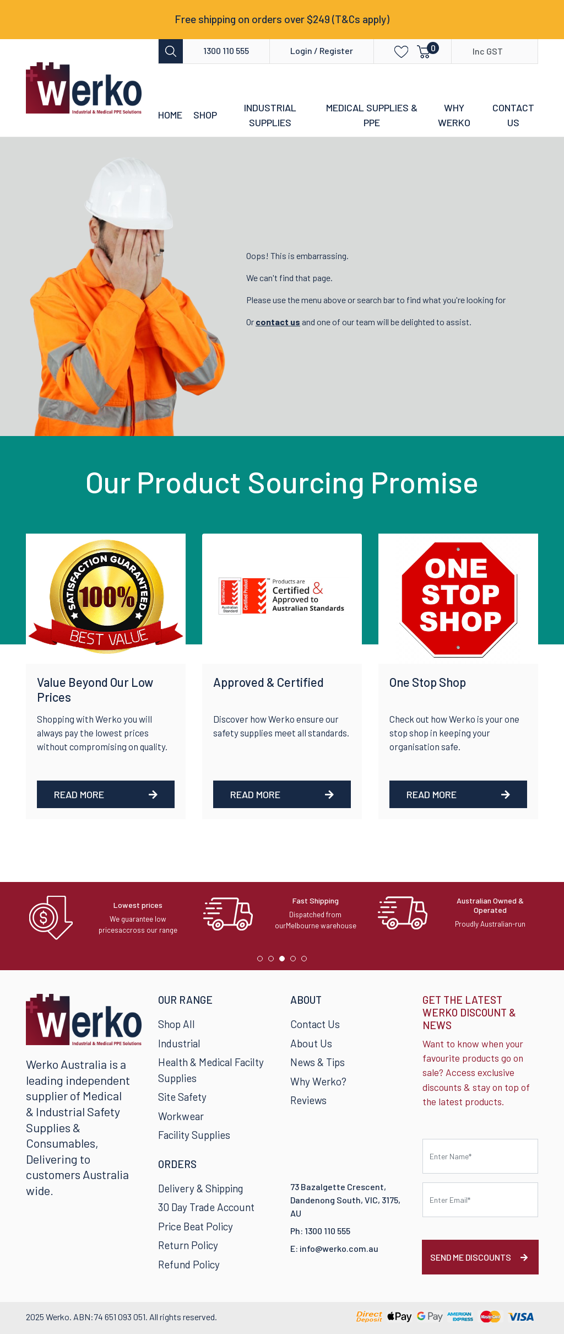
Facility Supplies (194, 1134)
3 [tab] (284, 961)
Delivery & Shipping (200, 1188)
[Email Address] (480, 1199)
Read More (106, 794)
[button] (393, 51)
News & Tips (317, 1062)
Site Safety (182, 1096)
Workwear (181, 1116)
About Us (311, 1043)
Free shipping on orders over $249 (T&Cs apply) (282, 19)
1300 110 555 (226, 50)
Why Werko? (318, 1081)
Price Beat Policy (195, 1226)
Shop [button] (205, 115)
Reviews (308, 1100)
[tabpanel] (107, 918)
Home (170, 115)
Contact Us (513, 114)
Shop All (176, 1024)
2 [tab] (273, 961)
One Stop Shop (427, 682)
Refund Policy (189, 1264)
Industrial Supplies (270, 114)
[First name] (480, 1156)
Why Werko (454, 114)
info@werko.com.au (339, 1248)
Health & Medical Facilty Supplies (211, 1070)
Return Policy (188, 1245)
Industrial (179, 1043)
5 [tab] (306, 961)
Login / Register (321, 50)
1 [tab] (262, 961)
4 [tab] (295, 961)
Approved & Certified (268, 682)
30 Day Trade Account (206, 1207)
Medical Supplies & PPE (371, 114)
